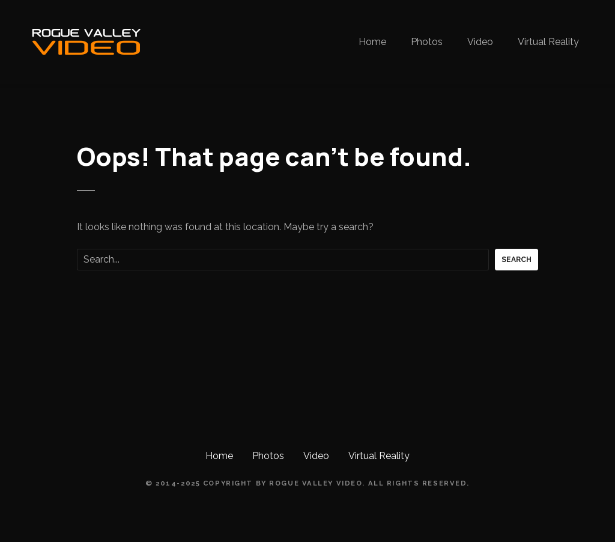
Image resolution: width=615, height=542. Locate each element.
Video (480, 41)
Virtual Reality (548, 41)
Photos (427, 41)
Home (372, 41)
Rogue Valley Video (315, 483)
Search (516, 259)
